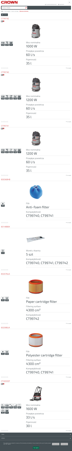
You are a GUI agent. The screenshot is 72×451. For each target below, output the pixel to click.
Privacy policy (56, 444)
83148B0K (5, 227)
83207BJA (5, 274)
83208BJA (5, 328)
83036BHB (5, 179)
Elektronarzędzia (7, 11)
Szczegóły (69, 68)
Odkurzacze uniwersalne (23, 11)
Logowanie (61, 4)
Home (2, 11)
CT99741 (5, 126)
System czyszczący (15, 11)
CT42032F (5, 381)
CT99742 (5, 19)
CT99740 (5, 72)
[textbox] (11, 7)
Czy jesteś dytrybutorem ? (51, 4)
